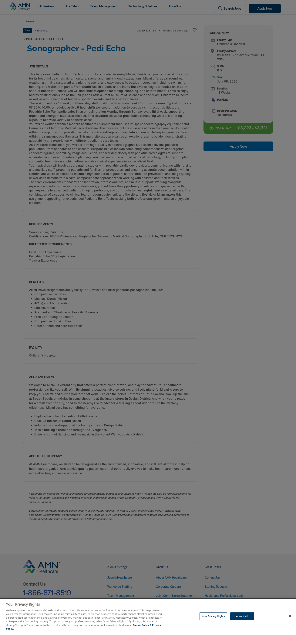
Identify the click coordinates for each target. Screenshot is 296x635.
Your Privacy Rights (213, 616)
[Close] (290, 616)
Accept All (242, 616)
